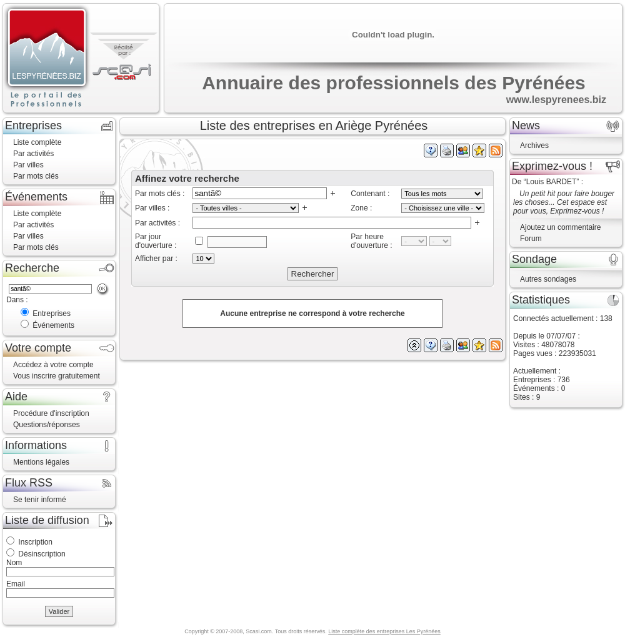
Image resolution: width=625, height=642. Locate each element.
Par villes (28, 164)
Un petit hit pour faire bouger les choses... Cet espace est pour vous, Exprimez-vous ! (563, 202)
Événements (53, 325)
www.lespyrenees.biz (556, 99)
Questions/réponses (46, 424)
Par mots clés (36, 176)
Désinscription (41, 554)
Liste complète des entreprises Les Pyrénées (384, 631)
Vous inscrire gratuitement (56, 376)
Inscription (35, 542)
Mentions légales (41, 462)
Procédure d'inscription (51, 413)
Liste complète (37, 142)
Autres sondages (548, 279)
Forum (531, 238)
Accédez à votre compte (53, 364)
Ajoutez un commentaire (560, 227)
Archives (534, 145)
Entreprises (51, 313)
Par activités (33, 153)
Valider (59, 611)
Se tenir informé (39, 499)
